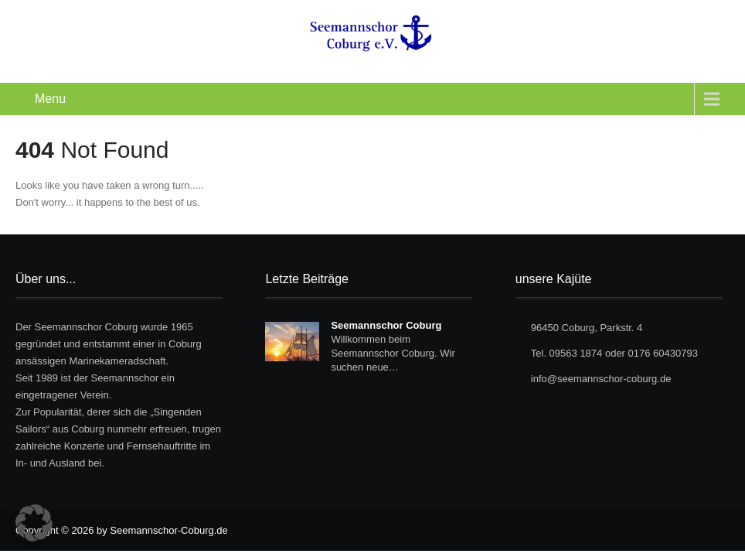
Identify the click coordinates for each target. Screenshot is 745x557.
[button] (34, 523)
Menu (50, 98)
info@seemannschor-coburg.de (601, 378)
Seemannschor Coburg (386, 325)
